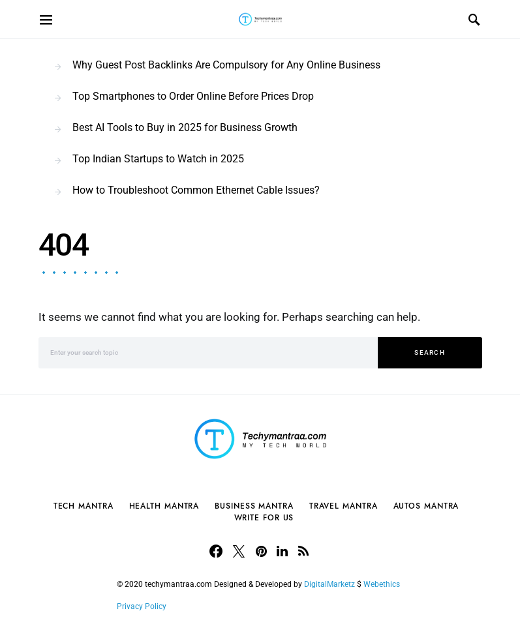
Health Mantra (164, 506)
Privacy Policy (141, 606)
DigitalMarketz (329, 584)
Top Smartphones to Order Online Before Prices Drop (193, 96)
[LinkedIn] (282, 551)
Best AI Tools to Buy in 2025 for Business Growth (185, 127)
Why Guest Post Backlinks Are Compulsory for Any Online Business (226, 65)
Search (429, 352)
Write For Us (264, 518)
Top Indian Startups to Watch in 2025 (158, 159)
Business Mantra (254, 506)
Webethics (383, 584)
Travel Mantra (343, 506)
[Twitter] (238, 551)
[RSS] (303, 551)
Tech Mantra (84, 506)
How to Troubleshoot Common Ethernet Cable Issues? (196, 190)
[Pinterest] (261, 551)
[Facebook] (215, 551)
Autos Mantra (426, 506)
